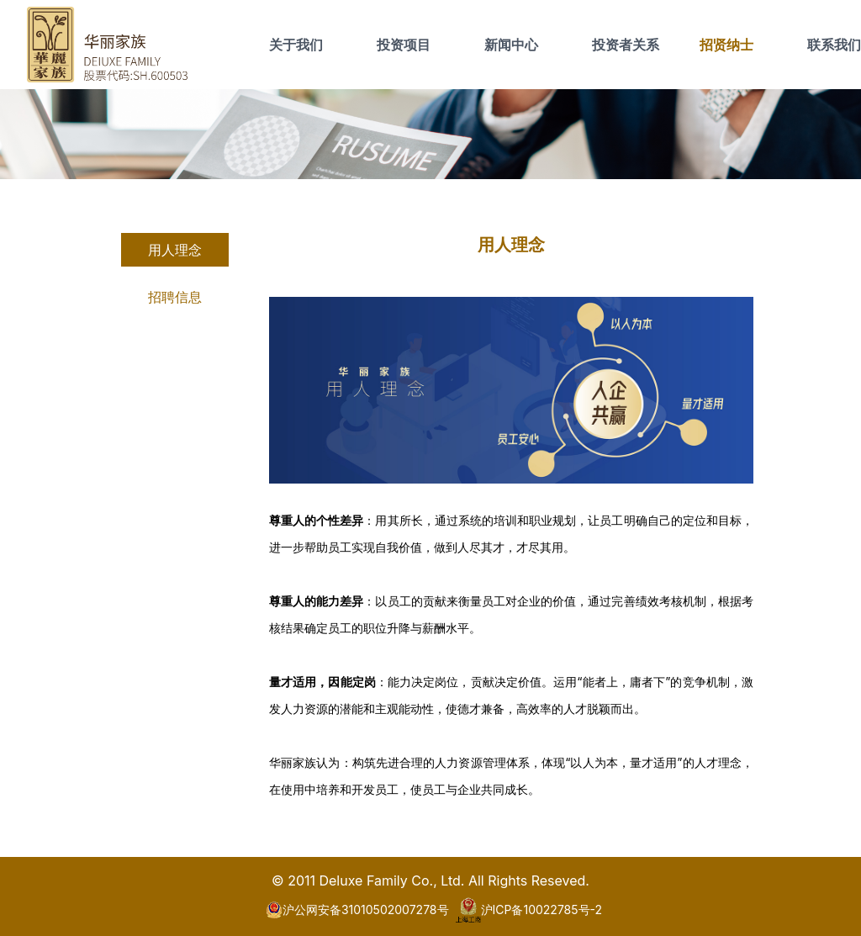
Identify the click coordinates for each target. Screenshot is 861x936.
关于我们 (296, 44)
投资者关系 (625, 44)
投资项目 (403, 44)
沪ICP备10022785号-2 (529, 910)
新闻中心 (511, 44)
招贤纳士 (726, 44)
